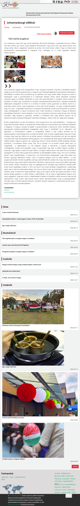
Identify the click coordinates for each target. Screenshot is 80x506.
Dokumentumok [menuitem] (31, 15)
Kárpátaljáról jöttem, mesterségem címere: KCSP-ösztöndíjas (23, 219)
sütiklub (6, 190)
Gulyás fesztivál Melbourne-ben (13, 417)
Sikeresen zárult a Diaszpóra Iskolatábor (16, 325)
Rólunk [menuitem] (38, 13)
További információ (27, 504)
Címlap (6, 27)
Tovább (75, 466)
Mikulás (72, 479)
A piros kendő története (10, 212)
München (58, 490)
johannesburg (9, 192)
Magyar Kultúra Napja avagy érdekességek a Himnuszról (21, 264)
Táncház (69, 476)
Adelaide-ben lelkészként (11, 271)
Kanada (71, 490)
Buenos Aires (60, 476)
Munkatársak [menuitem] (45, 13)
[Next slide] (10, 86)
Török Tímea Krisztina (44, 34)
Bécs (57, 484)
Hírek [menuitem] (34, 13)
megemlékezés (67, 481)
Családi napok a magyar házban (13, 459)
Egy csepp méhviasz (9, 225)
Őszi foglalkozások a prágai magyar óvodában (18, 238)
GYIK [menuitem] (38, 15)
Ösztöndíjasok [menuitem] (55, 13)
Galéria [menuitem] (70, 13)
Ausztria (57, 473)
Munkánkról (17, 27)
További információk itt (14, 504)
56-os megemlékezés (68, 484)
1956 (74, 492)
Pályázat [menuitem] (29, 13)
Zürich (65, 490)
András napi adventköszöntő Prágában (15, 245)
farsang (58, 479)
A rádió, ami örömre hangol (11, 277)
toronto (58, 487)
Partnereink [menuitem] (64, 13)
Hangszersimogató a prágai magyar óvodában (18, 251)
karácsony (66, 487)
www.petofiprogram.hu (15, 495)
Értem (69, 496)
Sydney (57, 492)
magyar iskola (66, 492)
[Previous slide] (6, 86)
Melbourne (65, 473)
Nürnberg (58, 481)
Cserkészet (65, 479)
